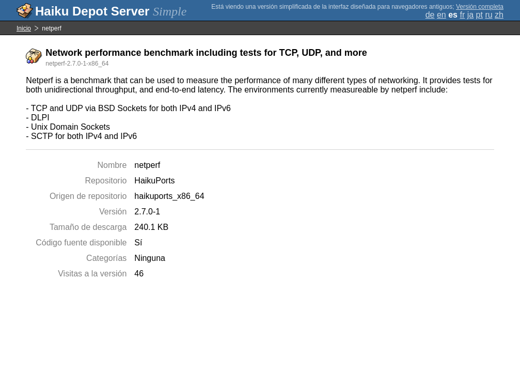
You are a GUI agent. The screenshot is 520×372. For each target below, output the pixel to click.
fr (462, 14)
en (441, 14)
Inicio (24, 28)
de (430, 14)
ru (488, 14)
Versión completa (479, 6)
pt (479, 14)
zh (499, 14)
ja (470, 14)
